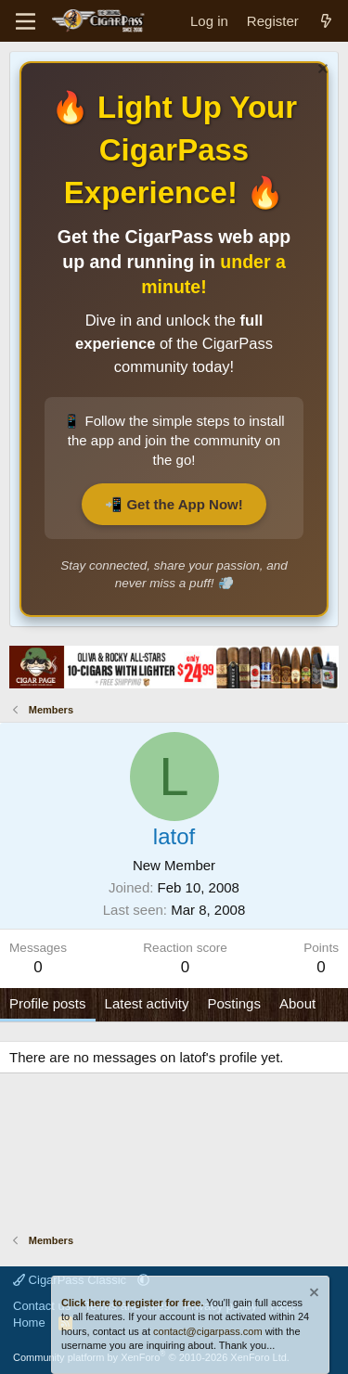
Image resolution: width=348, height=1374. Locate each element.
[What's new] (326, 21)
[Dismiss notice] (321, 71)
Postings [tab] (234, 1003)
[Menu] (25, 21)
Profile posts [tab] (47, 1003)
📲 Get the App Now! (173, 504)
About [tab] (297, 1003)
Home (29, 1322)
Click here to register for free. (132, 1302)
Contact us (42, 1306)
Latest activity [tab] (147, 1003)
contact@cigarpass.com (208, 1331)
